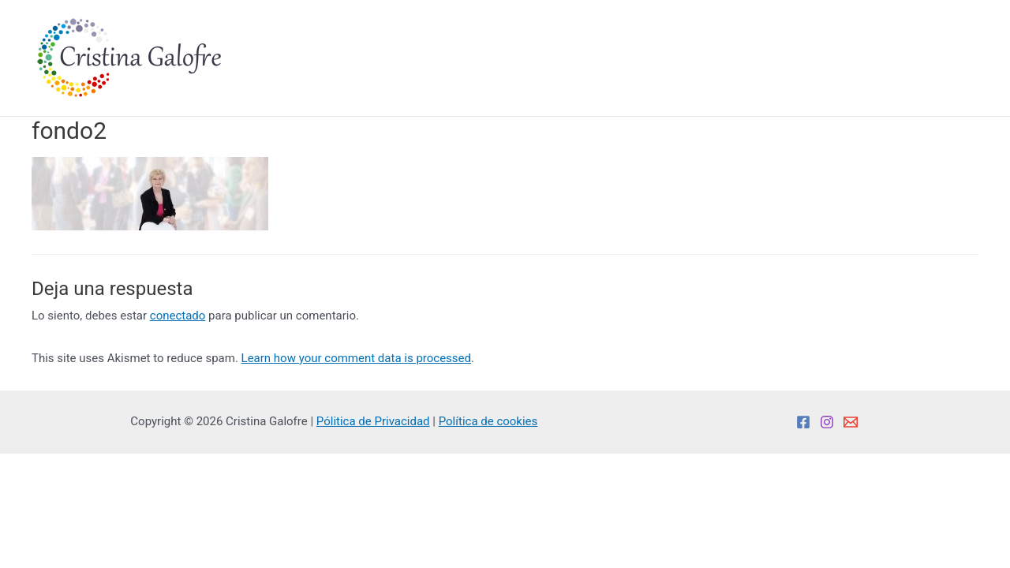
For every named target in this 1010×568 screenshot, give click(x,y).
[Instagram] (827, 422)
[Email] (851, 422)
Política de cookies (488, 421)
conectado (178, 315)
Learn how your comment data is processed (356, 358)
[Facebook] (803, 422)
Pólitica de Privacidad (373, 421)
